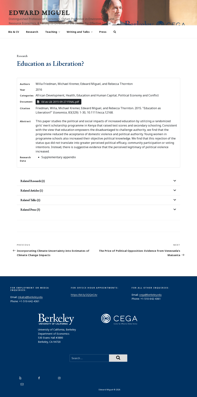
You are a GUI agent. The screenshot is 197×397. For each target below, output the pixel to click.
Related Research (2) (32, 181)
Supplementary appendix (58, 157)
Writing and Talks (80, 32)
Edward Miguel (39, 12)
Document (26, 101)
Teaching (53, 32)
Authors (25, 84)
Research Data (25, 159)
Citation (25, 108)
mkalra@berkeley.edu (30, 297)
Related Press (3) (30, 210)
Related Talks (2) (30, 200)
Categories (26, 95)
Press (102, 32)
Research (32, 32)
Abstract (25, 121)
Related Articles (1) (31, 190)
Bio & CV (13, 32)
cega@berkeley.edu (150, 294)
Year (22, 89)
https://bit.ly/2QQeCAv (84, 294)
